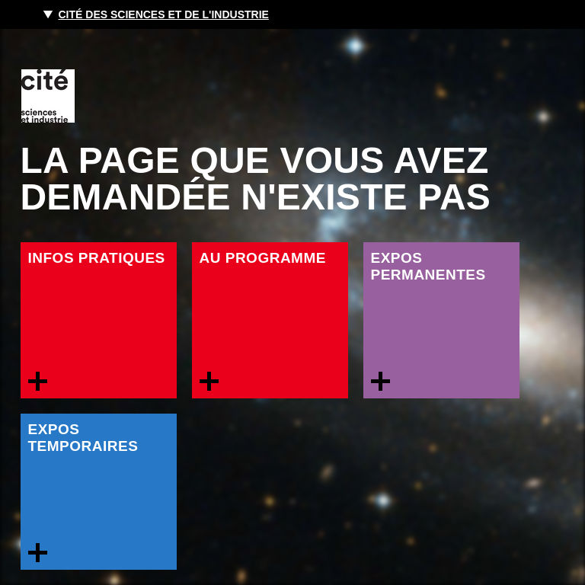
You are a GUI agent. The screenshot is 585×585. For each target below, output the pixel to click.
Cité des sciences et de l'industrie (164, 14)
